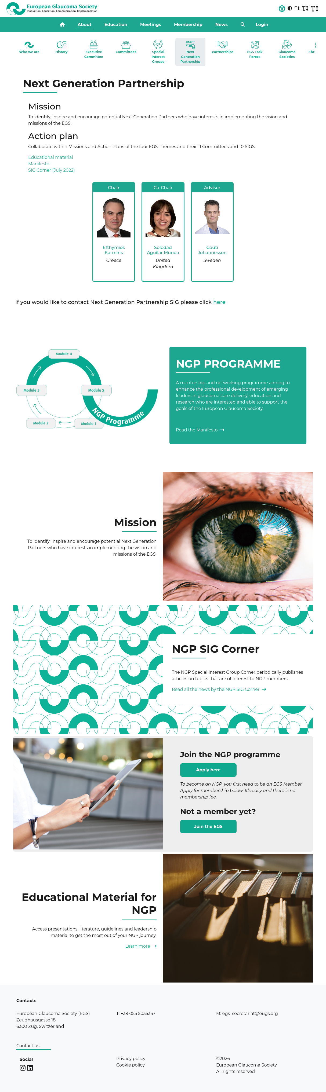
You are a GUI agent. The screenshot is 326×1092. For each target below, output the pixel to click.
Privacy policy (130, 1058)
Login (262, 24)
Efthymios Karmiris (114, 250)
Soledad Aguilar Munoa (163, 250)
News (221, 24)
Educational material (50, 157)
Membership (188, 24)
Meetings (150, 24)
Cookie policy (130, 1065)
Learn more (141, 946)
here (219, 302)
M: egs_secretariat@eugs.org (247, 1013)
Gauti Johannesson (212, 250)
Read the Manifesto (200, 430)
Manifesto (38, 163)
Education (115, 24)
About (85, 24)
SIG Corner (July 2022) (51, 170)
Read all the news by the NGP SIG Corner (219, 689)
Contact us (27, 1045)
